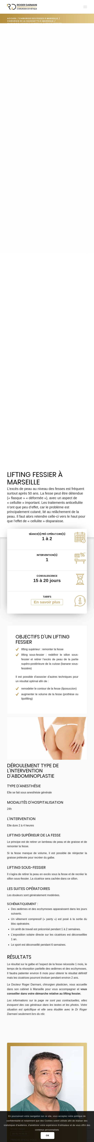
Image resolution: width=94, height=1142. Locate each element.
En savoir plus (47, 602)
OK (47, 1135)
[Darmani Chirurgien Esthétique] (39, 7)
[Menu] (85, 7)
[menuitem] (85, 7)
